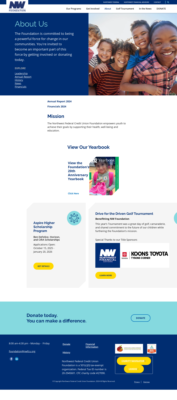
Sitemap (146, 382)
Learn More (105, 275)
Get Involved (92, 8)
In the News (145, 8)
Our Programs (73, 8)
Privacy (137, 382)
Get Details (43, 266)
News (18, 83)
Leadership (21, 73)
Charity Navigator (134, 360)
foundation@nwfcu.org (22, 351)
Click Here (73, 193)
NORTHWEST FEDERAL (111, 2)
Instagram (22, 358)
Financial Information (92, 345)
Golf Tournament (125, 8)
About (108, 8)
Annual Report (23, 76)
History (19, 80)
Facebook (12, 358)
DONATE (161, 8)
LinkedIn (16, 358)
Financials (20, 86)
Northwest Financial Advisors (136, 2)
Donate (140, 318)
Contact (157, 2)
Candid (134, 368)
